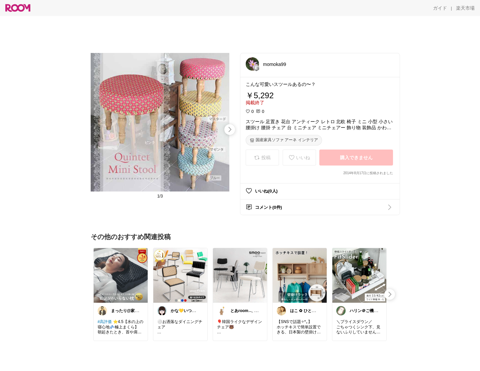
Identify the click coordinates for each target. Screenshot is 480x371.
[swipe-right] (229, 129)
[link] (121, 275)
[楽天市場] (465, 8)
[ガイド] (440, 8)
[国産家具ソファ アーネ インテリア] (284, 140)
